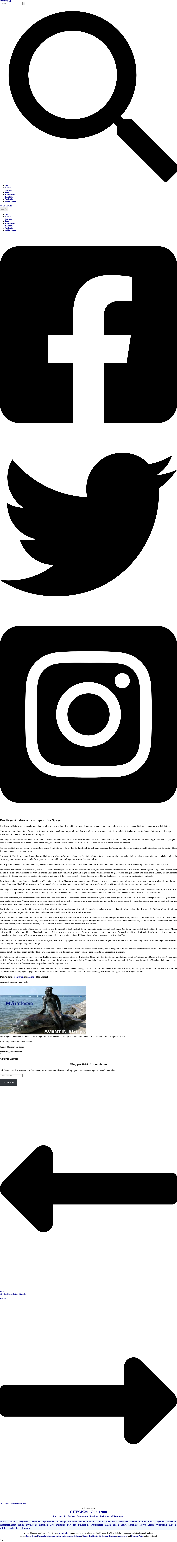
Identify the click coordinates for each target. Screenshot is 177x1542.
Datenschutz (30, 1536)
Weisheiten (161, 1525)
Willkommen (10, 201)
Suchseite (9, 199)
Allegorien (23, 1521)
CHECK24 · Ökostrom (88, 1512)
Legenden (160, 1521)
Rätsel (108, 1525)
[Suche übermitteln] (24, 3)
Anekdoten (35, 1521)
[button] (88, 181)
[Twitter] (88, 612)
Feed (7, 192)
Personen (71, 1525)
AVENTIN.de (6, 1)
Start (7, 185)
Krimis (133, 1521)
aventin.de (63, 1533)
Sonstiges (133, 1525)
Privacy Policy (137, 1536)
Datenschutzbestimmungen (49, 1536)
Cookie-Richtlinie (90, 1536)
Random (9, 197)
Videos (151, 1525)
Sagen (116, 1525)
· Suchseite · (13, 1528)
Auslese (8, 190)
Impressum (10, 194)
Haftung (112, 1536)
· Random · (26, 1528)
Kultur (142, 1521)
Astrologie (61, 1521)
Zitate (3, 1528)
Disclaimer (103, 1536)
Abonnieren (8, 1082)
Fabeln (90, 1521)
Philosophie (84, 1525)
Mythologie (31, 1525)
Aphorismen (48, 1521)
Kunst (151, 1521)
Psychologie (97, 1525)
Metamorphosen (8, 1525)
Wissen (172, 1525)
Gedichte (100, 1521)
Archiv (8, 188)
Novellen (43, 1525)
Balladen (72, 1521)
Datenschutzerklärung (71, 1536)
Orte (52, 1525)
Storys (143, 1525)
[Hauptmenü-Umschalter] (4, 209)
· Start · (3, 1521)
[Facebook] (88, 435)
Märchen (18, 976)
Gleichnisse (111, 1521)
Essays (82, 1521)
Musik (21, 1525)
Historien (124, 1521)
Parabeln (60, 1525)
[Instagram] (88, 815)
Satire (124, 1525)
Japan (31, 976)
